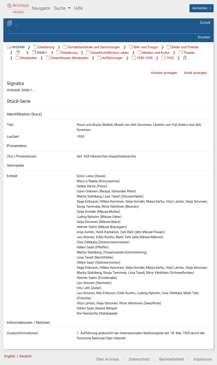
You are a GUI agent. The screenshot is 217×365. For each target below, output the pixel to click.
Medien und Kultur (154, 53)
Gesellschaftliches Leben (107, 53)
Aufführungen (110, 58)
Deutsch (25, 356)
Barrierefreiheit (171, 359)
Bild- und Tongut (143, 47)
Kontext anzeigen (164, 73)
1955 (167, 58)
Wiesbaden (26, 58)
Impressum (202, 359)
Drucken (204, 37)
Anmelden (200, 8)
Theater (187, 53)
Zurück (205, 23)
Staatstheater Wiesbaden (67, 58)
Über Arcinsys (107, 359)
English (9, 356)
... (19, 53)
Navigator (41, 8)
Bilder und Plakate (183, 47)
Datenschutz (139, 359)
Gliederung (43, 47)
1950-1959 (142, 58)
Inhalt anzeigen (195, 73)
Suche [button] (60, 8)
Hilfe (78, 8)
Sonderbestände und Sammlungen (91, 47)
